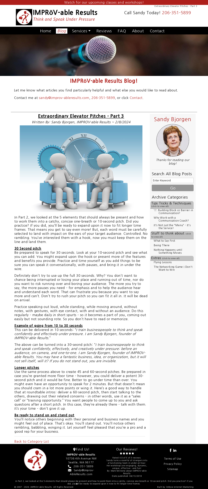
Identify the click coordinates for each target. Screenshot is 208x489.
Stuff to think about (171, 235)
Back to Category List (31, 441)
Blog (61, 31)
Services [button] (79, 31)
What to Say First (164, 241)
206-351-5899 (176, 13)
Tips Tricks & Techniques (171, 204)
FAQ (122, 31)
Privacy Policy (173, 464)
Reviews (104, 31)
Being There (162, 245)
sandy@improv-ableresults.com (64, 97)
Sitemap (172, 469)
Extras (165, 258)
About (138, 31)
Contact (157, 31)
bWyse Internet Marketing (180, 487)
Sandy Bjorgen (172, 119)
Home (45, 31)
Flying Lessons (163, 262)
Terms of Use (173, 458)
